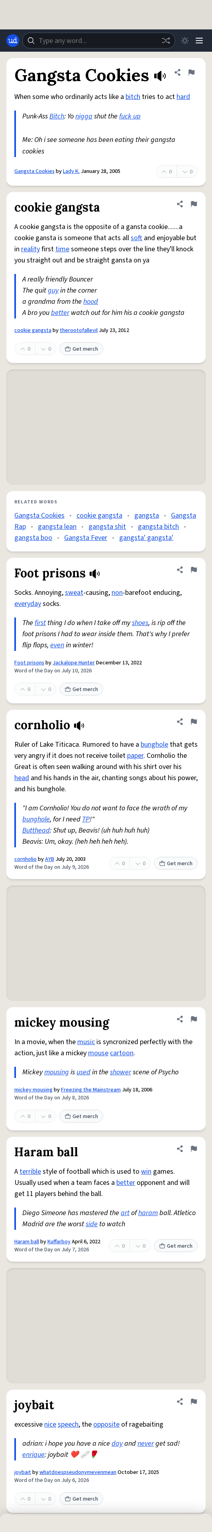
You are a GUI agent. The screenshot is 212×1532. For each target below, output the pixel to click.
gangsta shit (107, 527)
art (125, 1213)
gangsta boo (33, 538)
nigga (83, 116)
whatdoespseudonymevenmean (77, 1472)
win (146, 1172)
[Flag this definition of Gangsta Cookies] (191, 72)
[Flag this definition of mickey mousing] (193, 1019)
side (92, 1224)
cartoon (121, 1053)
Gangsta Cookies (34, 171)
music (86, 1042)
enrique (33, 1455)
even (57, 645)
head (21, 778)
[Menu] (199, 40)
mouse (98, 1053)
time (62, 249)
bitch (133, 97)
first (40, 623)
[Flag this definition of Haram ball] (193, 1148)
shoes (140, 623)
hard (183, 97)
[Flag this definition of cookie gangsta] (193, 204)
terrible (30, 1172)
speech (68, 1424)
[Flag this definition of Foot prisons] (193, 569)
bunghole (154, 744)
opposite (106, 1424)
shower (120, 1072)
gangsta (146, 515)
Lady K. (71, 171)
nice (50, 1424)
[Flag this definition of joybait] (193, 1401)
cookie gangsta (32, 330)
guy (53, 290)
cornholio (25, 859)
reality (30, 249)
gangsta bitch (158, 527)
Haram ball (26, 1242)
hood (90, 302)
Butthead (36, 830)
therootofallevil (79, 330)
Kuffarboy (59, 1242)
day (117, 1444)
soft (136, 238)
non (117, 593)
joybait (22, 1472)
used (83, 1072)
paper (135, 756)
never (145, 1444)
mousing (56, 1072)
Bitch (56, 116)
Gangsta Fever (85, 538)
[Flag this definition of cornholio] (193, 721)
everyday (27, 604)
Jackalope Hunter (74, 663)
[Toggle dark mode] (185, 40)
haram (148, 1213)
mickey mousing (33, 1090)
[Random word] (166, 40)
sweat (74, 593)
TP (86, 819)
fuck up (130, 116)
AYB (49, 859)
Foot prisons (29, 663)
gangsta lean (57, 527)
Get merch (81, 349)
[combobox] (98, 41)
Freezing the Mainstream (91, 1090)
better (60, 313)
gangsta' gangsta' (146, 538)
